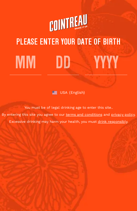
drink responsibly (112, 122)
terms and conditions (84, 115)
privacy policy (123, 115)
